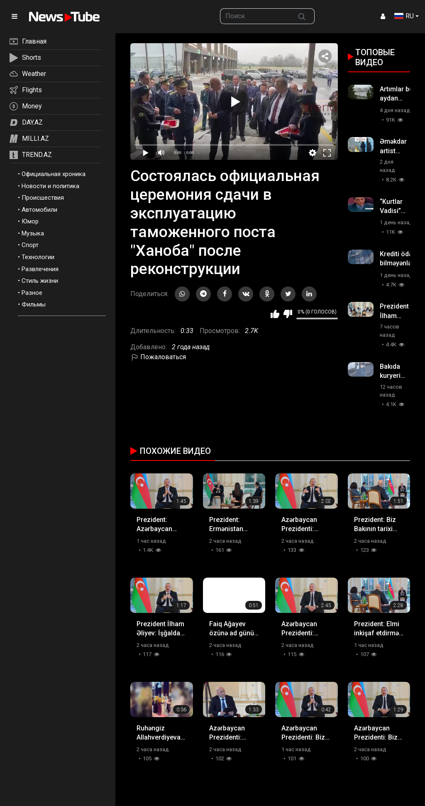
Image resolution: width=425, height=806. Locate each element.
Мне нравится (275, 314)
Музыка (33, 233)
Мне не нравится (287, 314)
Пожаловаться (158, 357)
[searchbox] (254, 16)
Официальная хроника (53, 174)
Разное (32, 292)
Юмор (30, 221)
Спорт (30, 245)
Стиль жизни (40, 280)
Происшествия (43, 197)
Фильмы (34, 304)
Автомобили (39, 209)
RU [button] (404, 16)
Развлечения (40, 269)
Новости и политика (50, 186)
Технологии (38, 257)
